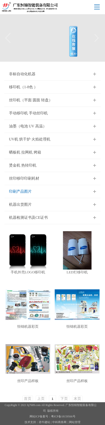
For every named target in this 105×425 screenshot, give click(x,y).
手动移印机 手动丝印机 (28, 113)
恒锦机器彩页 (28, 326)
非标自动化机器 (22, 74)
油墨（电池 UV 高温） (28, 126)
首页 (27, 399)
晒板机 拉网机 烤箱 (25, 152)
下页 (64, 399)
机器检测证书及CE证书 (28, 217)
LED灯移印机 (77, 272)
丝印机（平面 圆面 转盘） (30, 100)
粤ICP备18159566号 (63, 416)
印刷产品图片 (20, 191)
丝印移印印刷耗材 (24, 178)
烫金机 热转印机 (22, 165)
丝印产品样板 (28, 381)
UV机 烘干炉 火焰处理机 (29, 139)
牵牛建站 (44, 422)
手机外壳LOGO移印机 (28, 272)
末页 (77, 399)
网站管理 (74, 422)
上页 (41, 399)
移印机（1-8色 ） (23, 87)
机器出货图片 (20, 204)
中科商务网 (59, 422)
